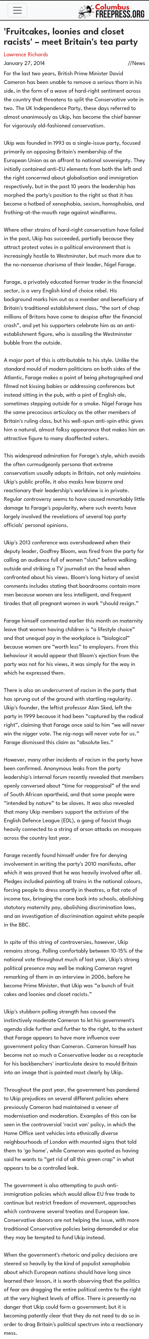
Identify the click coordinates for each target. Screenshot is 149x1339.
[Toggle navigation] (17, 10)
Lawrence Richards (26, 55)
